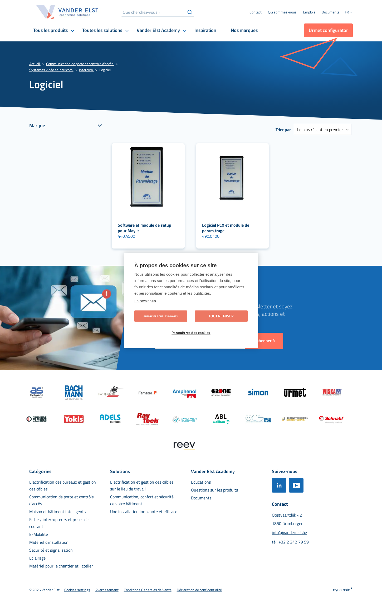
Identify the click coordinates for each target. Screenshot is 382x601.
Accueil (35, 63)
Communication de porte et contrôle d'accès (80, 63)
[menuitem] (282, 12)
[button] (349, 12)
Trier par (283, 129)
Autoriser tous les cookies (161, 316)
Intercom (86, 70)
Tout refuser (221, 316)
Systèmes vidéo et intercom (51, 70)
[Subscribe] (264, 341)
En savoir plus (145, 301)
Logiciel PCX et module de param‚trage (225, 228)
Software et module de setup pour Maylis (144, 228)
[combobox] (157, 12)
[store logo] (67, 12)
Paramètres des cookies (191, 332)
